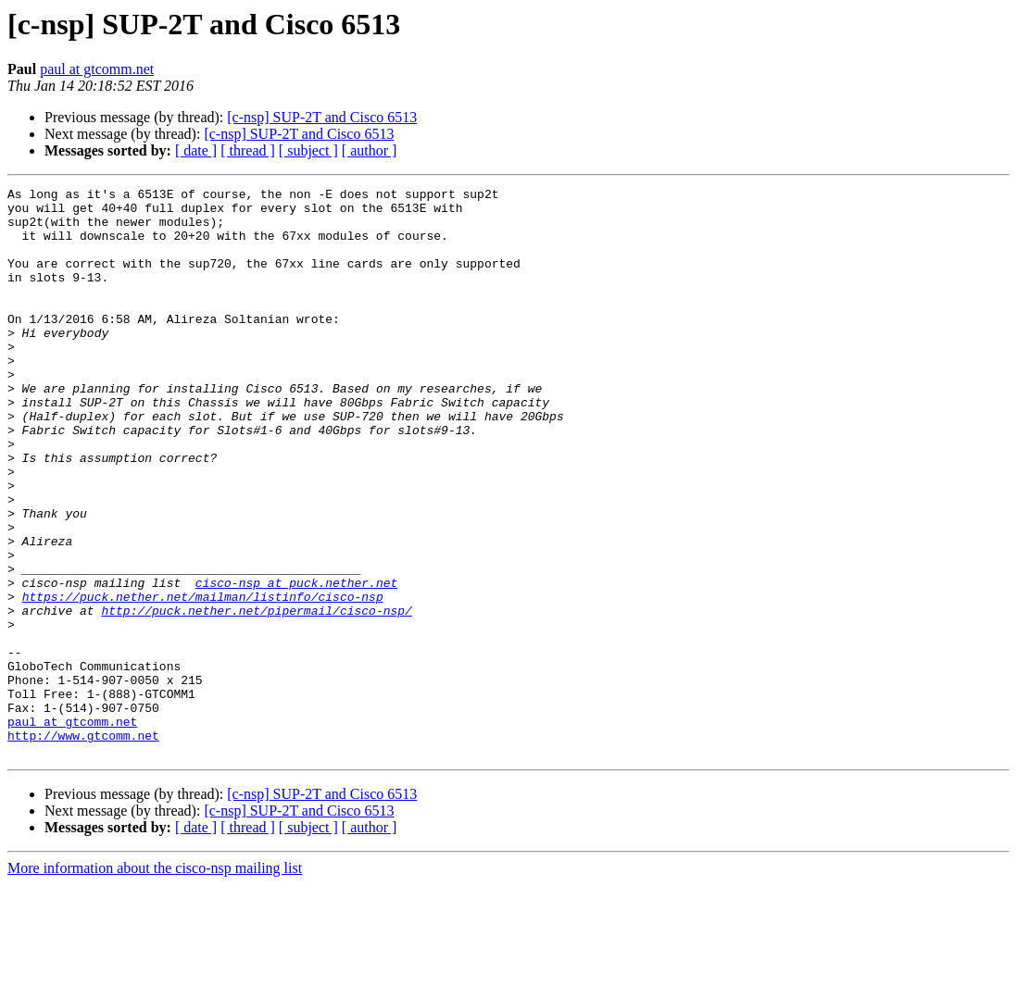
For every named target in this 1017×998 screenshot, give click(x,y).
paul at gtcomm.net (97, 69)
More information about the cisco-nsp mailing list (154, 982)
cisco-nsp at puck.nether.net (296, 663)
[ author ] (369, 150)
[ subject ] (308, 150)
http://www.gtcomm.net (83, 846)
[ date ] (196, 150)
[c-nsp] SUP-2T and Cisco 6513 (322, 117)
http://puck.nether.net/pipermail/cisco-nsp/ (256, 696)
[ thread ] (247, 150)
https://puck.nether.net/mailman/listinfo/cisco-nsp (202, 679)
